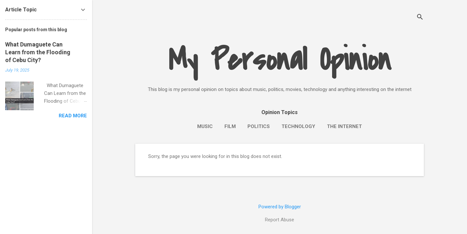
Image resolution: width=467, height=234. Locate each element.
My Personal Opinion (279, 60)
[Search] (420, 18)
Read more (73, 116)
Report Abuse (279, 220)
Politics (258, 126)
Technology (298, 126)
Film (230, 126)
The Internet (344, 126)
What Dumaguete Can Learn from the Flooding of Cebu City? (37, 52)
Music (205, 126)
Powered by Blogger (279, 207)
